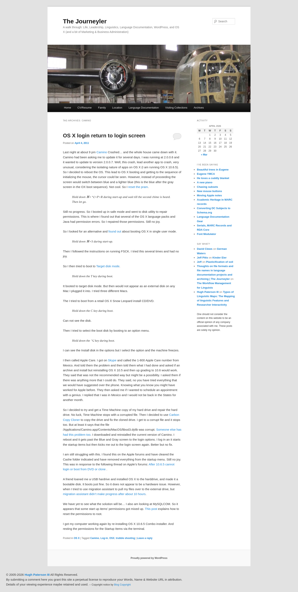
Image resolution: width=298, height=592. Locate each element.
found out (114, 231)
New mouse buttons (209, 191)
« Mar (204, 154)
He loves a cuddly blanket (213, 178)
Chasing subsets (207, 186)
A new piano (204, 182)
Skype (112, 360)
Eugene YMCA (206, 173)
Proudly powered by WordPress (149, 558)
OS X (77, 538)
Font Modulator (206, 234)
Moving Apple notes (209, 195)
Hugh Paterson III (208, 291)
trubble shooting (125, 538)
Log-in (104, 538)
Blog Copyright (122, 584)
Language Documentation (143, 107)
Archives (199, 107)
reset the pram (138, 187)
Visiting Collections (176, 107)
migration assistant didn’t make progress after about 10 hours (104, 494)
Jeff (199, 261)
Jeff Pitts (202, 257)
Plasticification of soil (219, 261)
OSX (111, 538)
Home (67, 107)
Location (117, 107)
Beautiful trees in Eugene (213, 169)
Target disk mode (107, 266)
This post (151, 509)
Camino (101, 152)
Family (102, 107)
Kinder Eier (220, 257)
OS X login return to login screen (104, 136)
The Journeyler (85, 21)
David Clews (205, 248)
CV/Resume (84, 107)
